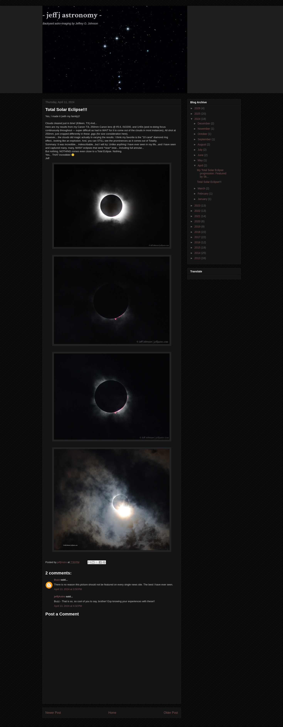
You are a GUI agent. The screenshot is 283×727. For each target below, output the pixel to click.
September (205, 139)
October (203, 133)
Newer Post (53, 712)
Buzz (57, 579)
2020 (197, 221)
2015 (197, 247)
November (204, 128)
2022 (197, 210)
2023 (197, 205)
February (203, 193)
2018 (197, 231)
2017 (197, 237)
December (204, 123)
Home (112, 712)
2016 (197, 242)
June (201, 155)
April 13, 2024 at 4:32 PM (68, 605)
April (201, 165)
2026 (197, 108)
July (200, 149)
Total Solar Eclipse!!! (209, 181)
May (200, 160)
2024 (197, 118)
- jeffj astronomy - (72, 15)
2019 (197, 226)
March (202, 188)
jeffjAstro (59, 596)
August (202, 144)
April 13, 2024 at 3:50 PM (68, 589)
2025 (197, 113)
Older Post (171, 712)
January (203, 199)
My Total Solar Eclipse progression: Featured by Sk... (211, 173)
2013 (197, 258)
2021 (197, 216)
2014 (197, 252)
